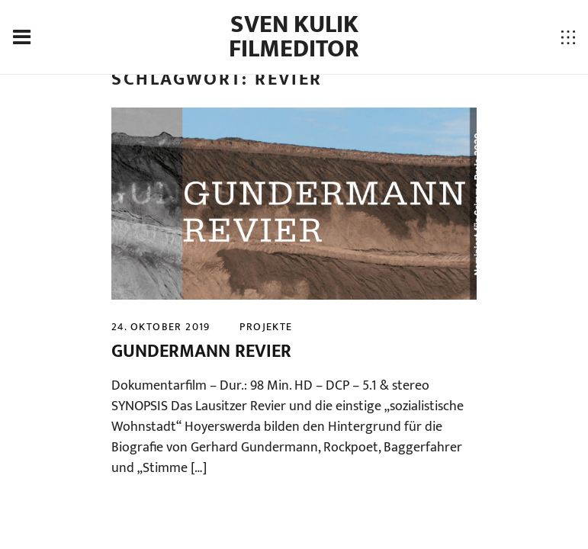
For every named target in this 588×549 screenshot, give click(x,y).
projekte (265, 327)
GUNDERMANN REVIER (201, 351)
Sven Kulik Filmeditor (294, 37)
